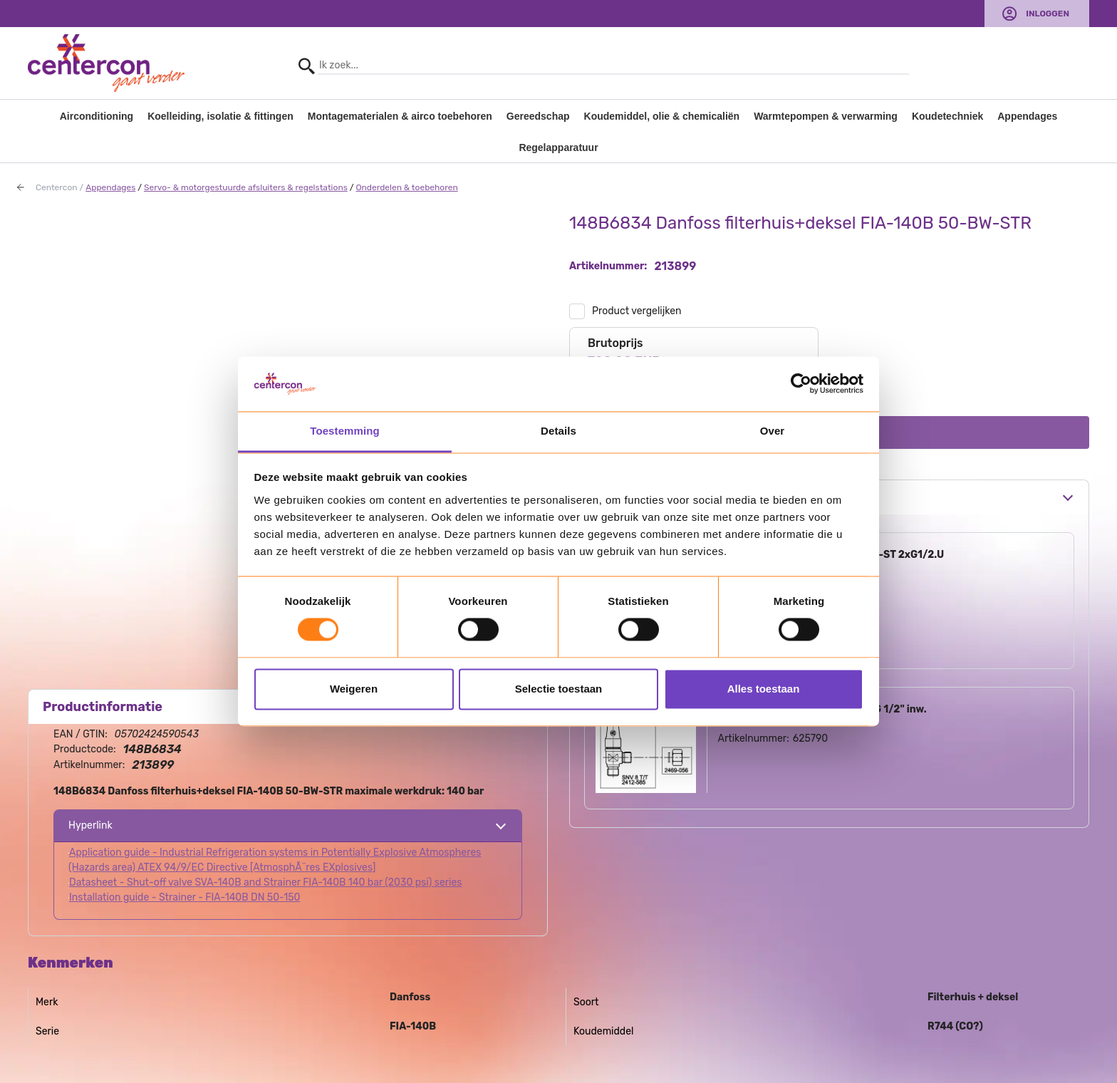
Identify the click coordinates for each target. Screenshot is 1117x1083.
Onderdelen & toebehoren (406, 187)
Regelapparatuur (558, 147)
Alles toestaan (763, 689)
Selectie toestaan (559, 689)
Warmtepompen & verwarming (826, 116)
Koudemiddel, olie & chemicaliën (662, 116)
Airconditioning (96, 116)
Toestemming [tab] (345, 431)
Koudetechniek (947, 116)
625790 (810, 738)
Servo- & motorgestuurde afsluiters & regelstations (246, 187)
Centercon (57, 187)
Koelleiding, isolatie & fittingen (220, 116)
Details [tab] (558, 431)
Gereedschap (538, 116)
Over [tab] (772, 431)
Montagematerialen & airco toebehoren (400, 116)
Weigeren (354, 689)
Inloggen (1047, 14)
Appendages (1027, 116)
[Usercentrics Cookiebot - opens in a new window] (801, 384)
